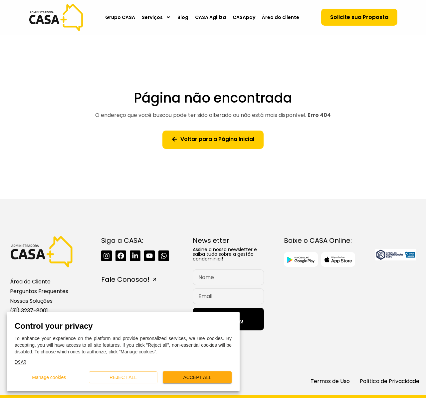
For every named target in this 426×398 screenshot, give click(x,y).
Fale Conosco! (125, 279)
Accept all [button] (197, 377)
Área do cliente (280, 17)
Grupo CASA (120, 17)
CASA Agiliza (210, 17)
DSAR (20, 362)
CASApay (244, 17)
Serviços (156, 17)
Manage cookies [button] (49, 377)
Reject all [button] (123, 377)
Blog (182, 17)
